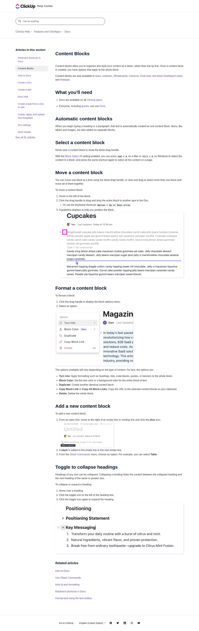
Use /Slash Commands (68, 577)
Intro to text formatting (67, 584)
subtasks (107, 76)
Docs (67, 31)
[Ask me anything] (61, 21)
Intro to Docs (62, 571)
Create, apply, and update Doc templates (31, 116)
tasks (98, 76)
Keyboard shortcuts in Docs (70, 591)
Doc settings (24, 125)
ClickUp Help (23, 31)
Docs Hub (23, 96)
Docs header (24, 132)
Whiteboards (120, 76)
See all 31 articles (25, 137)
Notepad (65, 79)
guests (85, 106)
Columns (134, 76)
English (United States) (92, 623)
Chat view (145, 76)
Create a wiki (24, 89)
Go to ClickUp (66, 623)
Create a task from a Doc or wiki (31, 105)
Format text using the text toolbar (73, 598)
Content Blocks (26, 68)
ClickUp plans (94, 100)
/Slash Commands (80, 454)
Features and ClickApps (47, 31)
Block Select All (73, 156)
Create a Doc (25, 82)
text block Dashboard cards (167, 76)
